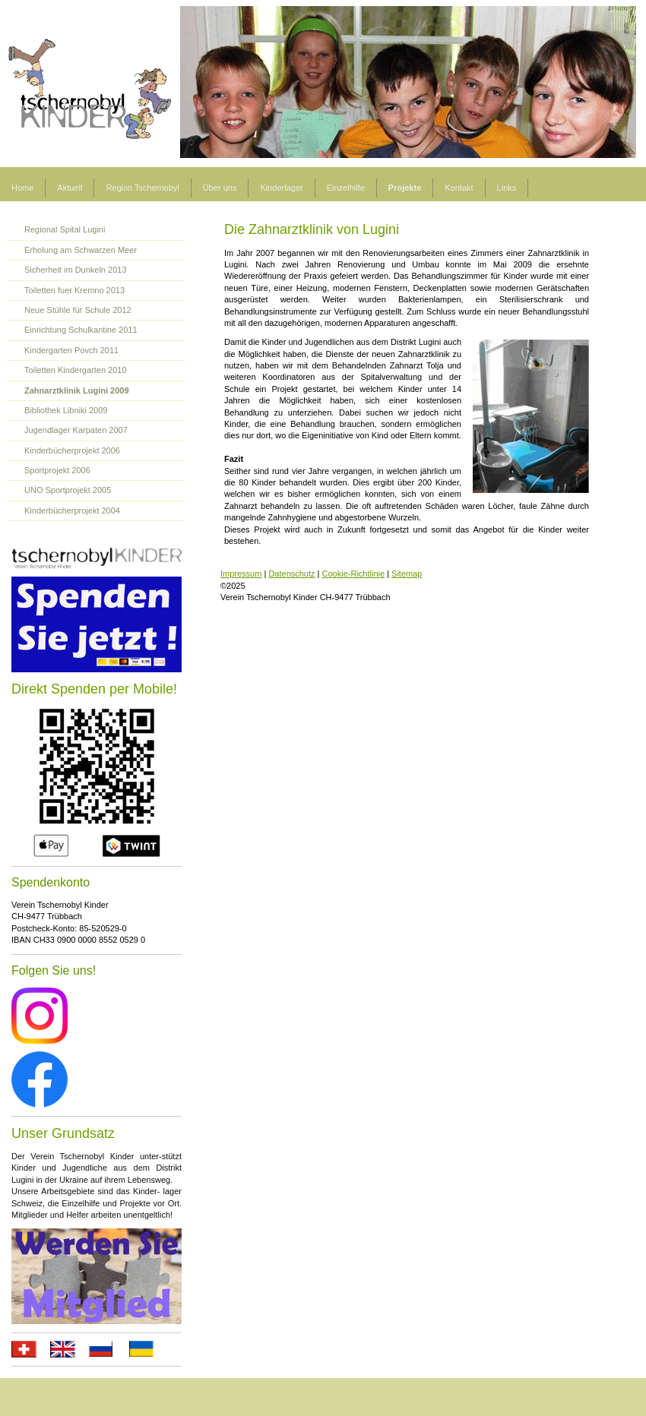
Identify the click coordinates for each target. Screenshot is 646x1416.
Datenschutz (291, 573)
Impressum (240, 573)
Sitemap (406, 573)
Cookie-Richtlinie (353, 573)
